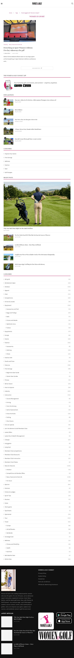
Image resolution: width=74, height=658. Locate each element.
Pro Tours (38, 481)
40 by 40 (37, 279)
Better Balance (18, 110)
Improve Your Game (10, 154)
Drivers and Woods (38, 320)
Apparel (37, 290)
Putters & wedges (37, 492)
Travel (37, 522)
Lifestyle (37, 440)
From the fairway (38, 406)
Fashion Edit (37, 358)
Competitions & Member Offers (38, 473)
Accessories (38, 346)
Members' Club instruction (37, 458)
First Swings (8, 157)
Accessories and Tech (38, 309)
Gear (6, 168)
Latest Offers (37, 432)
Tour (37, 518)
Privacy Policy (42, 573)
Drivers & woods (37, 302)
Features (37, 365)
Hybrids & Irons (38, 324)
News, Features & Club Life (38, 477)
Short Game (38, 421)
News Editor (7, 53)
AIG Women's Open (37, 283)
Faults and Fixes (37, 361)
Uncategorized (37, 537)
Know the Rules (38, 414)
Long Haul (37, 447)
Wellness (7, 161)
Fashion (7, 165)
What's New (37, 559)
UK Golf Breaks (38, 529)
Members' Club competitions (37, 451)
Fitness (37, 380)
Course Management (38, 399)
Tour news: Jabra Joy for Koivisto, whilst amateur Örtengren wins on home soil (35, 100)
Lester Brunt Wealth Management (37, 436)
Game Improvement (38, 410)
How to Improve (37, 387)
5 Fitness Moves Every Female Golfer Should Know (28, 129)
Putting (38, 417)
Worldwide (38, 533)
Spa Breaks (37, 511)
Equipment (37, 305)
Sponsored (37, 514)
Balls (38, 316)
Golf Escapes (8, 172)
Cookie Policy (42, 576)
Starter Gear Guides (38, 376)
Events (37, 339)
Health (38, 548)
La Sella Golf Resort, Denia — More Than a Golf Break (28, 245)
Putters (38, 328)
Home (10, 13)
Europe (37, 335)
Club (37, 294)
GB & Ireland (37, 384)
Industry (37, 391)
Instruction (37, 395)
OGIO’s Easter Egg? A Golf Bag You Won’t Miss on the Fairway (30, 264)
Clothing (38, 350)
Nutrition (38, 552)
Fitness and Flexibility (38, 544)
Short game (37, 507)
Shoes (38, 354)
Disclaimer (41, 579)
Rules (37, 503)
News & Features (37, 466)
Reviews (37, 499)
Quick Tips (37, 496)
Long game (37, 443)
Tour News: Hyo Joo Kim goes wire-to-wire (26, 119)
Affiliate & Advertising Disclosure (48, 584)
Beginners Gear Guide (38, 372)
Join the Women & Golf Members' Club (37, 428)
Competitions (37, 298)
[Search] (72, 3)
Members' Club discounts (37, 455)
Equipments (37, 331)
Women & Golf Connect (46, 570)
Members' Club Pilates (37, 462)
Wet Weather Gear (37, 555)
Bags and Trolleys (38, 313)
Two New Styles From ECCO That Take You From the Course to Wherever (32, 235)
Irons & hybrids (37, 425)
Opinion (37, 484)
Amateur (37, 287)
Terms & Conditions (44, 581)
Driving (38, 402)
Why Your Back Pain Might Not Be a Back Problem (18, 228)
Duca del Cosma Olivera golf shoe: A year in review (28, 139)
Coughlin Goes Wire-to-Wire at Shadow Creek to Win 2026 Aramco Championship (34, 254)
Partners (37, 488)
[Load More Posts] (37, 68)
